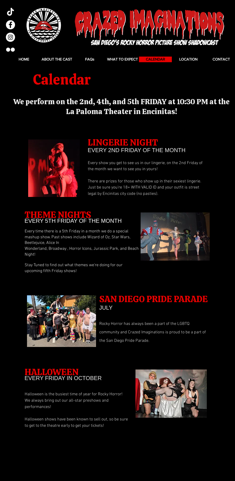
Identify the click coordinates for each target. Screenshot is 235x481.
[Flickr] (10, 49)
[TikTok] (10, 12)
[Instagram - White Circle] (10, 37)
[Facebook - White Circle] (10, 24)
